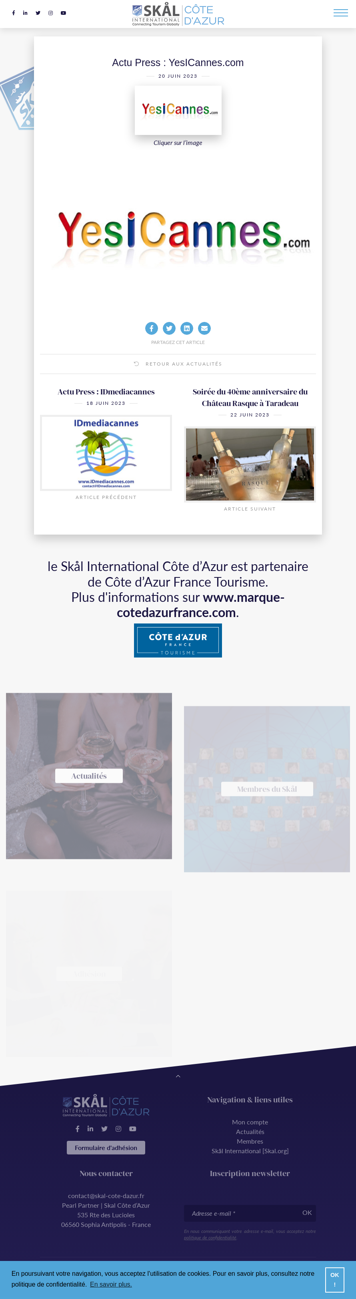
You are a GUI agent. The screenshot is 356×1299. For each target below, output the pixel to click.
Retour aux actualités (178, 375)
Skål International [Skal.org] (250, 1150)
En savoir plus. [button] (111, 1284)
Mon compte (250, 1122)
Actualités (250, 1131)
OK (307, 1212)
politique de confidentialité (210, 1238)
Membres (250, 1141)
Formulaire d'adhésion (106, 1147)
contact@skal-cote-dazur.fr (106, 1195)
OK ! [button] (334, 1280)
